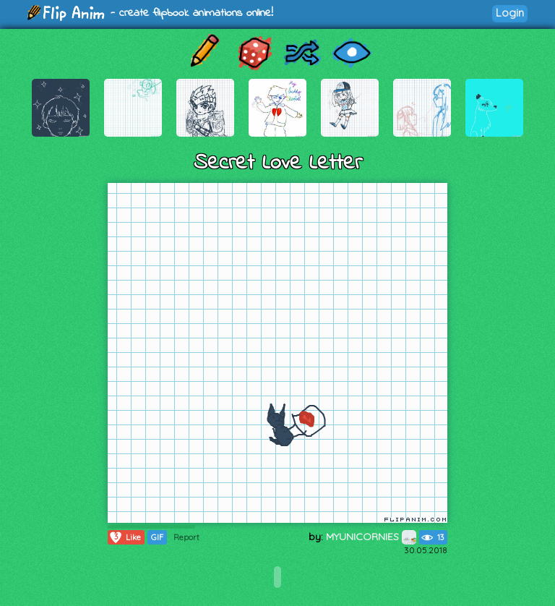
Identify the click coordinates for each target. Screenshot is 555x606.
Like (124, 537)
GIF (157, 537)
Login (510, 13)
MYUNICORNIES (371, 536)
